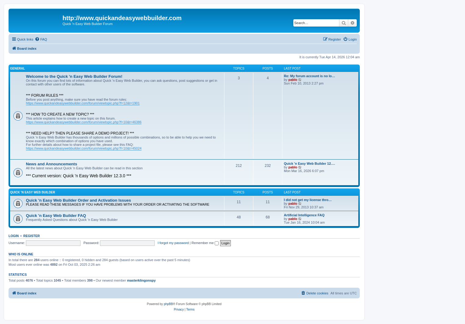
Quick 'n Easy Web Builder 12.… (309, 163)
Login (14, 236)
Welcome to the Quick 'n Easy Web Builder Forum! (74, 76)
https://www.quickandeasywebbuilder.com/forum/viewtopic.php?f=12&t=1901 (83, 103)
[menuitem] (41, 39)
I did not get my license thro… (308, 200)
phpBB (168, 304)
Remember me (205, 243)
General (17, 68)
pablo (292, 79)
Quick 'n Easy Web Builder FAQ (56, 215)
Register (31, 236)
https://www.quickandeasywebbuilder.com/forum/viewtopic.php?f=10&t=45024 (83, 148)
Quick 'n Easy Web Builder (32, 192)
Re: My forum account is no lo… (309, 76)
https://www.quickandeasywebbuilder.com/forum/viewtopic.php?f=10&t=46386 (83, 122)
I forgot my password (173, 243)
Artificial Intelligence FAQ (304, 215)
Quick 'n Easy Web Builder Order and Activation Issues (78, 200)
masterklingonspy (141, 280)
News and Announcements (51, 164)
